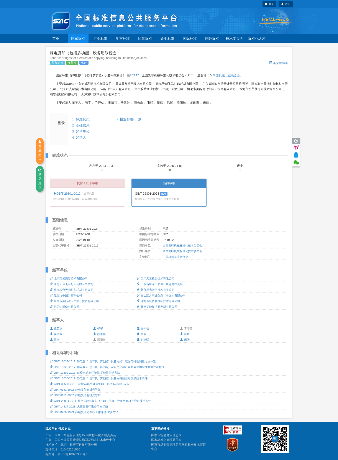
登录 (269, 4)
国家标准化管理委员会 (166, 440)
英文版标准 (278, 63)
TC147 (134, 75)
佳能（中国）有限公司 (66, 295)
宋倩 (185, 339)
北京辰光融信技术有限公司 (155, 289)
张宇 (98, 328)
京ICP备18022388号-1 (72, 454)
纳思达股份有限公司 (64, 306)
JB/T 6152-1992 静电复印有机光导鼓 (75, 389)
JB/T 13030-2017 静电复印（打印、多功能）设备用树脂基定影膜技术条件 (99, 378)
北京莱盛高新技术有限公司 (69, 278)
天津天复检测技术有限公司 (155, 278)
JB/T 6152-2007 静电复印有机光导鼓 (75, 395)
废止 (240, 166)
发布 (102, 166)
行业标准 (100, 38)
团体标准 (145, 38)
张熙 (141, 334)
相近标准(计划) (131, 119)
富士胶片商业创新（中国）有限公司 (161, 295)
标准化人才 (257, 38)
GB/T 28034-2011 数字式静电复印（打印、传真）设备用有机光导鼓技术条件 (100, 400)
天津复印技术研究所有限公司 (157, 306)
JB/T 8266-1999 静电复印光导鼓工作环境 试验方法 (84, 412)
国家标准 (78, 38)
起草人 (81, 137)
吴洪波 (56, 334)
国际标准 (190, 38)
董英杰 (56, 328)
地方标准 (123, 38)
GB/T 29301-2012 (67, 193)
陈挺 (54, 339)
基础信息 (83, 125)
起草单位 (83, 131)
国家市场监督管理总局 (166, 435)
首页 (55, 38)
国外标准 (212, 38)
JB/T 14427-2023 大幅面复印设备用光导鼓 (79, 406)
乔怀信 (143, 328)
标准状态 (83, 119)
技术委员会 (234, 38)
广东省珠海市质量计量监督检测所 (160, 284)
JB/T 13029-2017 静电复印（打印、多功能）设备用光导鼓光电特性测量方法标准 (103, 361)
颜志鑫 (99, 334)
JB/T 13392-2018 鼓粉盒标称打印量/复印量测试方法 (85, 372)
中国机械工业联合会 (226, 75)
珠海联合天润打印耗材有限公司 (71, 289)
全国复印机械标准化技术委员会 (182, 245)
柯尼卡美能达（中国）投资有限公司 (74, 301)
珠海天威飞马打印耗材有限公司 (71, 284)
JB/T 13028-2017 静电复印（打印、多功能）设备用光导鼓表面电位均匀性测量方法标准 (107, 367)
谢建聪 (143, 339)
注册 (285, 4)
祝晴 (185, 334)
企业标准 (167, 38)
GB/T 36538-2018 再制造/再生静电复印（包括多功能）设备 (89, 384)
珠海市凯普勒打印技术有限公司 (158, 301)
